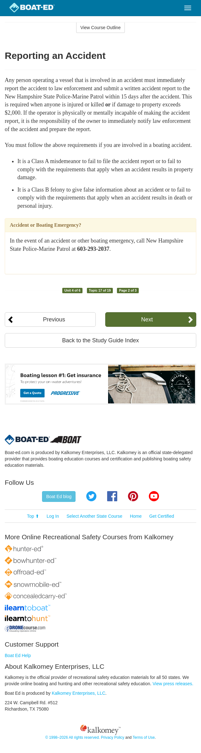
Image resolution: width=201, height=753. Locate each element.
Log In (53, 516)
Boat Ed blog (58, 496)
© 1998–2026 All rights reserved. (72, 737)
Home (136, 516)
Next (147, 319)
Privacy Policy (112, 737)
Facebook (112, 496)
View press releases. (173, 683)
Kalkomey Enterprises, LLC (79, 693)
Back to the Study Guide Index (100, 340)
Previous (54, 319)
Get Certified (161, 516)
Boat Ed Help (18, 655)
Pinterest (133, 496)
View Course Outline (100, 27)
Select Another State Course (94, 516)
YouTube (154, 496)
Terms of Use (143, 737)
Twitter (91, 496)
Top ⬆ (33, 516)
